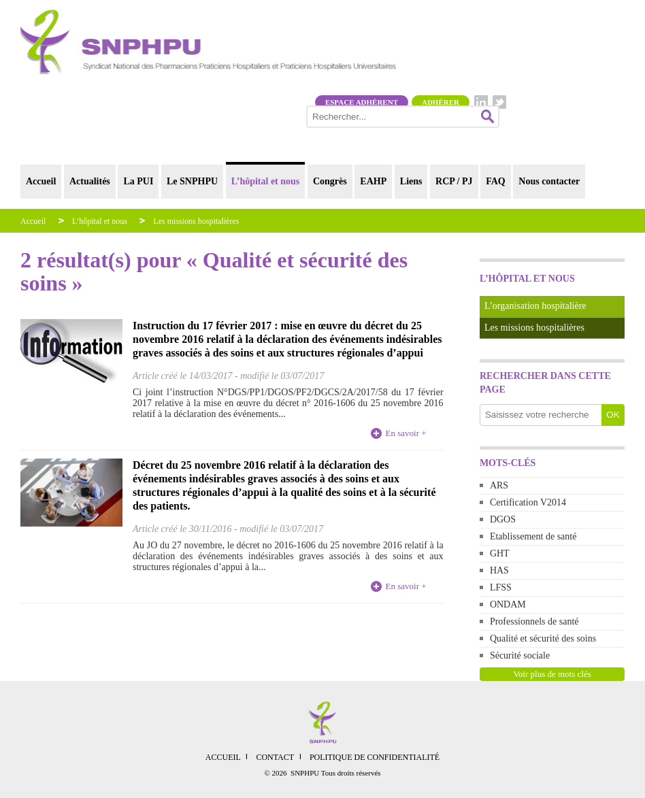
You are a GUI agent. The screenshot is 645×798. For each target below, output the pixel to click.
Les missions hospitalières (196, 221)
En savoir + (406, 433)
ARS (499, 485)
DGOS (503, 519)
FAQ (496, 181)
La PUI (138, 181)
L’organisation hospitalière (535, 306)
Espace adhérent (361, 102)
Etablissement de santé (533, 536)
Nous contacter (549, 181)
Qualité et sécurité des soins (543, 638)
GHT (500, 553)
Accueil (41, 181)
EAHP (373, 181)
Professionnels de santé (534, 621)
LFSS (501, 587)
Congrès (330, 181)
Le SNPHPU (192, 181)
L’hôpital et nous (265, 181)
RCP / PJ (453, 181)
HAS (499, 570)
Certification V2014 (528, 502)
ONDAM (508, 604)
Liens (411, 181)
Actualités (89, 181)
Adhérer (440, 102)
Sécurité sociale (520, 655)
